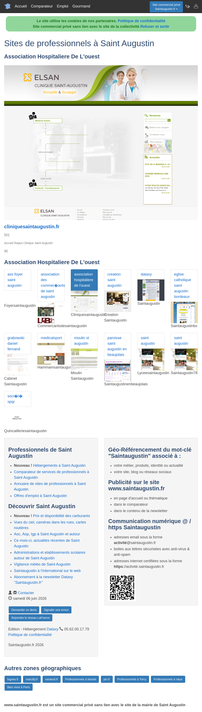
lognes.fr (12, 679)
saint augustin (148, 341)
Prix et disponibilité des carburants (61, 516)
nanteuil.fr (51, 679)
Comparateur (42, 6)
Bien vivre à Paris (18, 687)
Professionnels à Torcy (132, 679)
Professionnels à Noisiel (80, 679)
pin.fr (107, 679)
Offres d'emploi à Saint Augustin (40, 496)
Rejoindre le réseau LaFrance (30, 617)
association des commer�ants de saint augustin (52, 285)
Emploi (62, 6)
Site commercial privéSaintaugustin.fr (166, 7)
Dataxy (52, 629)
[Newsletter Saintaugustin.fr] (187, 6)
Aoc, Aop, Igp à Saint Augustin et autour (47, 534)
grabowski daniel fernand (15, 343)
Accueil (21, 6)
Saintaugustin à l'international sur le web (47, 571)
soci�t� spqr (15, 399)
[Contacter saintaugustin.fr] (196, 6)
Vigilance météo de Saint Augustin (42, 564)
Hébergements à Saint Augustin (59, 465)
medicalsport (51, 338)
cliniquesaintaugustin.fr (31, 226)
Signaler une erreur (56, 610)
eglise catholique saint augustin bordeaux (182, 285)
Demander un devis (24, 610)
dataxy (146, 274)
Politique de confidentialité (141, 21)
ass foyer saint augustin (15, 280)
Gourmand (81, 6)
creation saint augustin (114, 280)
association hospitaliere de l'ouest (83, 280)
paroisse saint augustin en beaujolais (117, 346)
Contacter (26, 593)
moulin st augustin (81, 341)
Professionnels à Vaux (168, 679)
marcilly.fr (32, 679)
